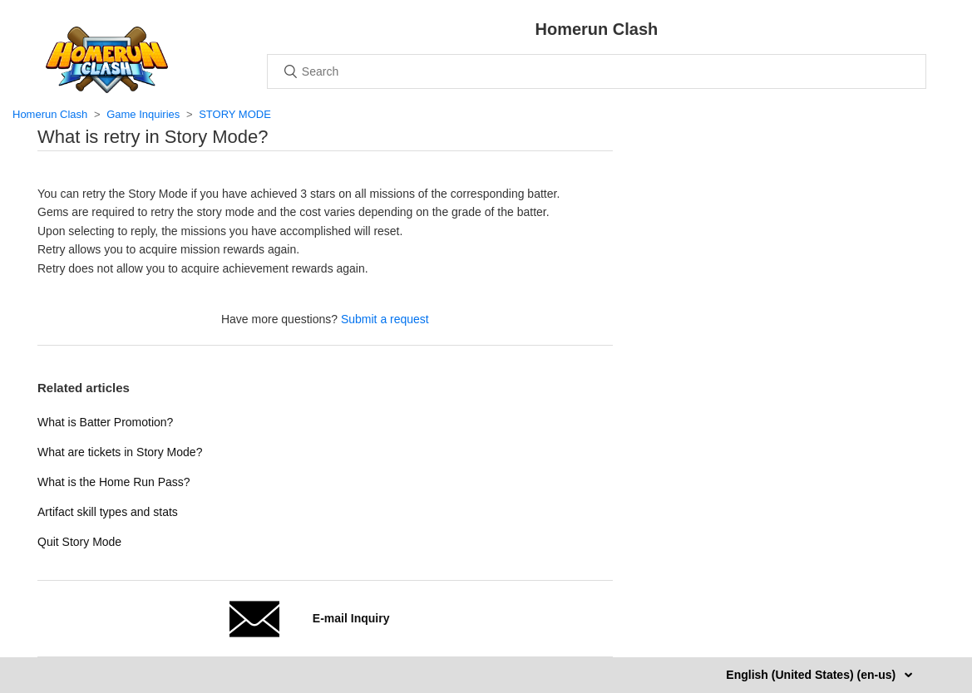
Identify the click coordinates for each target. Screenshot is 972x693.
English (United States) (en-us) (812, 674)
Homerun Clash (49, 114)
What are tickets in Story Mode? (119, 452)
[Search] (596, 71)
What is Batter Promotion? (105, 422)
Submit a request (385, 319)
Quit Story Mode (79, 541)
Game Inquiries (143, 114)
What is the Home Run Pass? (113, 482)
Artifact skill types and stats (107, 512)
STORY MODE (235, 114)
